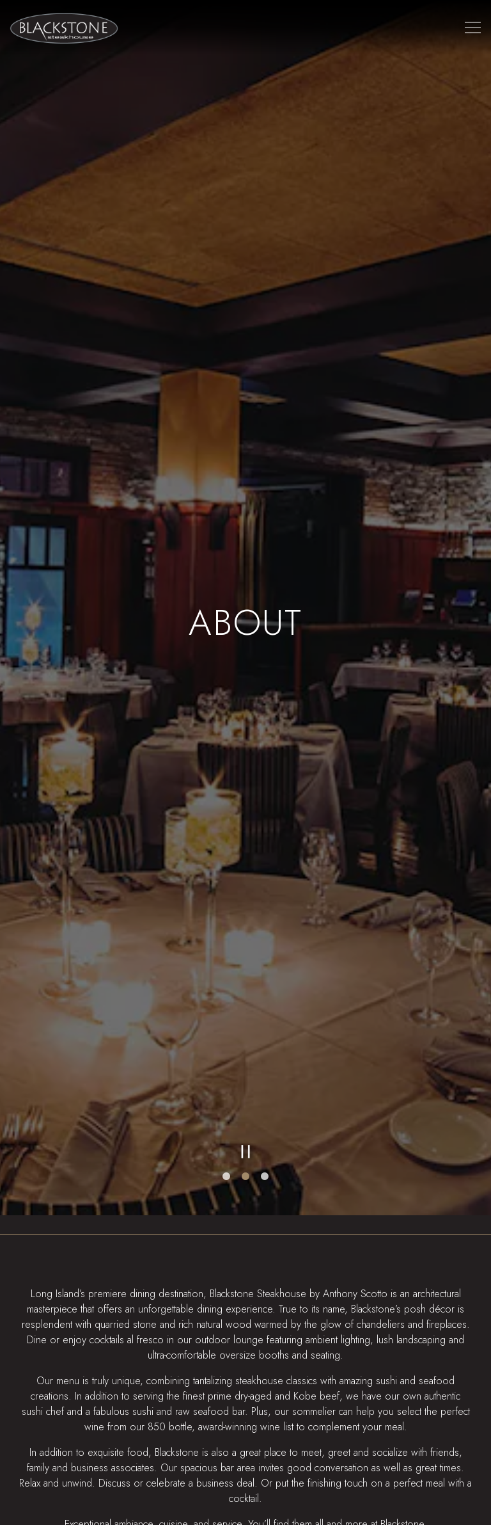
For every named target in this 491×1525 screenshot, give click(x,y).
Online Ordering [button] (246, 1508)
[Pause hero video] (246, 1083)
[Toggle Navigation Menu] (473, 27)
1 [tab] (226, 1109)
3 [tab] (264, 1109)
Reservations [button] (245, 1476)
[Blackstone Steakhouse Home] (64, 27)
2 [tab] (245, 1109)
